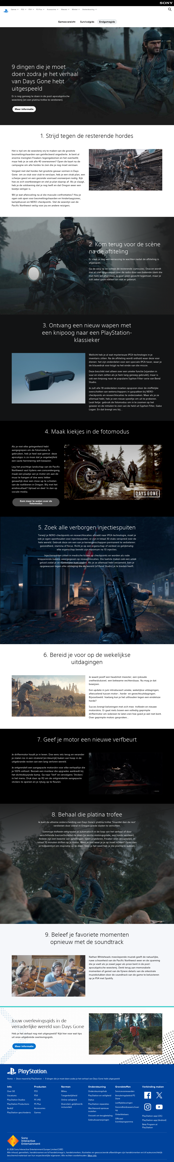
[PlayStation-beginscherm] (6, 9)
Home (10, 1075)
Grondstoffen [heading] (123, 1083)
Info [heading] (9, 1083)
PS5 (22, 9)
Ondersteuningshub (97, 1088)
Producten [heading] (40, 1083)
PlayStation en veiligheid (99, 1092)
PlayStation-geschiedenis (19, 1109)
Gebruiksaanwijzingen (98, 1116)
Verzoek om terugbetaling (100, 1112)
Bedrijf (10, 1105)
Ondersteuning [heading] (97, 1083)
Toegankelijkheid (69, 1092)
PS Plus (39, 9)
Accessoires (51, 9)
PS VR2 (37, 1096)
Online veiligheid (69, 1096)
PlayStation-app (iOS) (152, 1112)
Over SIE (11, 1088)
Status (91, 1096)
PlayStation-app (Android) (154, 1116)
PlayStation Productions (18, 1100)
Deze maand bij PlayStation (29, 1075)
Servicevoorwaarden (124, 1088)
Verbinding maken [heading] (153, 1083)
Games (13, 9)
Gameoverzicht (66, 18)
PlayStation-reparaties (98, 1100)
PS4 (29, 9)
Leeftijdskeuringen (124, 1099)
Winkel (74, 9)
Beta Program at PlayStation (149, 1123)
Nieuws (64, 9)
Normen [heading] (66, 1083)
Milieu (64, 1088)
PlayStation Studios (16, 1096)
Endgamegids (107, 18)
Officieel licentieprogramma (124, 1117)
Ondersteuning (88, 9)
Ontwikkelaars (122, 1111)
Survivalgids (87, 18)
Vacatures (12, 1092)
